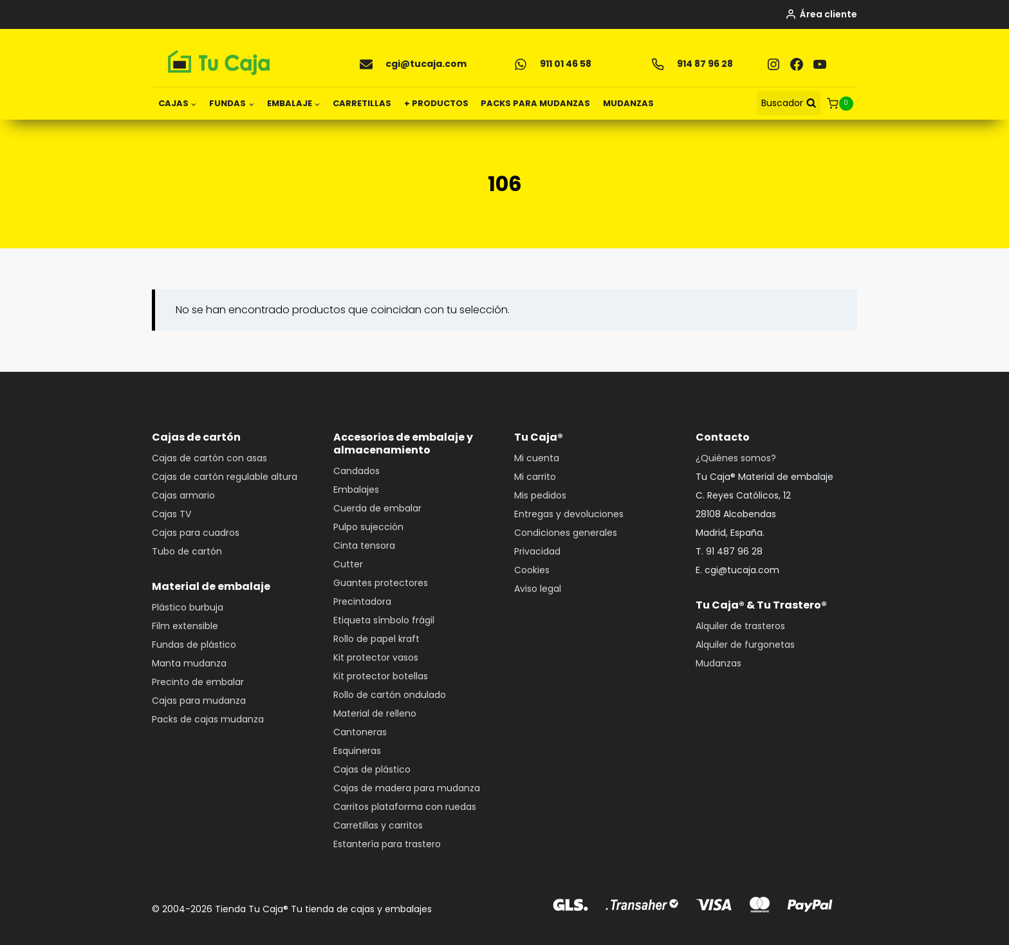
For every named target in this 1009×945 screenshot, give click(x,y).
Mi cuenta (536, 458)
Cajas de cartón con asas (209, 458)
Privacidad (537, 551)
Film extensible (185, 625)
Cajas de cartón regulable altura (224, 476)
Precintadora (362, 601)
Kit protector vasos (375, 657)
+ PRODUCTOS (436, 103)
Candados (356, 470)
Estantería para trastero (387, 844)
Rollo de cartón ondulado (389, 694)
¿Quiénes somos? (736, 458)
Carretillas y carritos (378, 825)
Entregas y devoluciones (569, 514)
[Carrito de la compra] (842, 103)
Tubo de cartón (187, 551)
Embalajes (356, 489)
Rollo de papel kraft (376, 638)
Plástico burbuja (187, 607)
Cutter (348, 564)
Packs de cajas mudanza (208, 719)
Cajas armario (183, 495)
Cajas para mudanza (199, 700)
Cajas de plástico (372, 769)
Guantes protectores (380, 582)
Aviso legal (537, 588)
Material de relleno (374, 713)
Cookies (532, 570)
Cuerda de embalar (377, 508)
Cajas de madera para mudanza (406, 788)
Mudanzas (718, 663)
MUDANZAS (628, 103)
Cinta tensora (364, 545)
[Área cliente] (821, 14)
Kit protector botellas (380, 676)
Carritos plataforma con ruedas (404, 806)
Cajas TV (171, 514)
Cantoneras (360, 732)
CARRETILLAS (362, 103)
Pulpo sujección (368, 526)
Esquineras (357, 750)
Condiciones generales (565, 532)
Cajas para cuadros (195, 532)
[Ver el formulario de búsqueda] (788, 103)
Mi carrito (535, 476)
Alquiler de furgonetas (745, 644)
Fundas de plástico (194, 644)
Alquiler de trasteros (740, 625)
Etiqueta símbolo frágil (383, 620)
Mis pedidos (540, 495)
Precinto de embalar (198, 681)
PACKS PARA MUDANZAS (535, 103)
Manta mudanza (189, 663)
